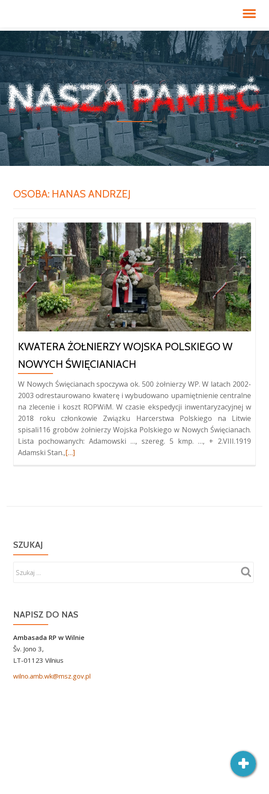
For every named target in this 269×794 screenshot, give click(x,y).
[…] (70, 452)
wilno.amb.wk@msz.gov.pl (52, 676)
